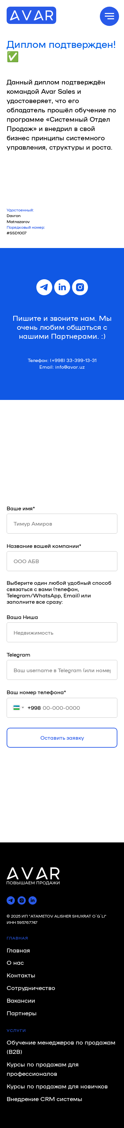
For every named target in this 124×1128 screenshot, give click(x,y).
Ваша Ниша (22, 617)
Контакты (21, 974)
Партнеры (22, 1012)
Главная (18, 949)
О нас (15, 962)
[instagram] (80, 287)
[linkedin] (62, 287)
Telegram (18, 654)
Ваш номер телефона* (36, 692)
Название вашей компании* (44, 546)
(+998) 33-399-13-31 (73, 360)
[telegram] (44, 287)
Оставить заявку (62, 737)
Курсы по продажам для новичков (57, 1085)
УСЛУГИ (16, 1030)
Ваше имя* (21, 508)
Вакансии (21, 1000)
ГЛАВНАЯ (17, 938)
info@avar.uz (70, 366)
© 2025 (14, 916)
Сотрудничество (31, 987)
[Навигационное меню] (109, 16)
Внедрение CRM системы (44, 1098)
